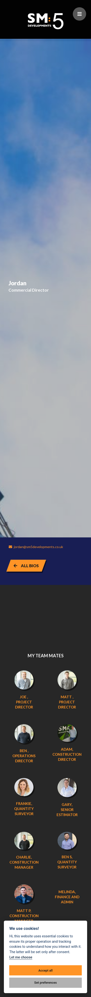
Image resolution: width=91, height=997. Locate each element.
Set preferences (45, 982)
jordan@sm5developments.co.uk (35, 547)
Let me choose (20, 957)
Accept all (45, 970)
